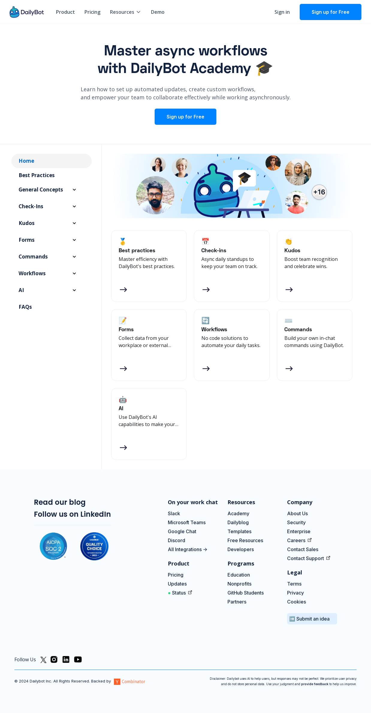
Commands (33, 256)
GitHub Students (245, 593)
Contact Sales (302, 549)
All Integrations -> (187, 549)
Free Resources (245, 540)
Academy (238, 513)
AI (21, 290)
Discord (176, 540)
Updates (178, 584)
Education (238, 575)
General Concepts (41, 189)
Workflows (32, 273)
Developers (240, 549)
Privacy (295, 593)
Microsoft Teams (187, 522)
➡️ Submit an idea (309, 619)
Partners (236, 602)
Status (177, 593)
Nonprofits (239, 584)
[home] (27, 12)
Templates (239, 531)
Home (26, 160)
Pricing (92, 12)
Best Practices (37, 175)
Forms (26, 239)
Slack (174, 513)
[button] (125, 12)
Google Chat (182, 531)
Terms (294, 584)
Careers (297, 540)
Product (65, 12)
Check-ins (31, 206)
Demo (158, 12)
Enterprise (298, 531)
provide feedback (314, 684)
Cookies (296, 602)
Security (296, 522)
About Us (297, 513)
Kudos (26, 223)
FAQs (25, 306)
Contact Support (306, 558)
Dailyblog (238, 522)
